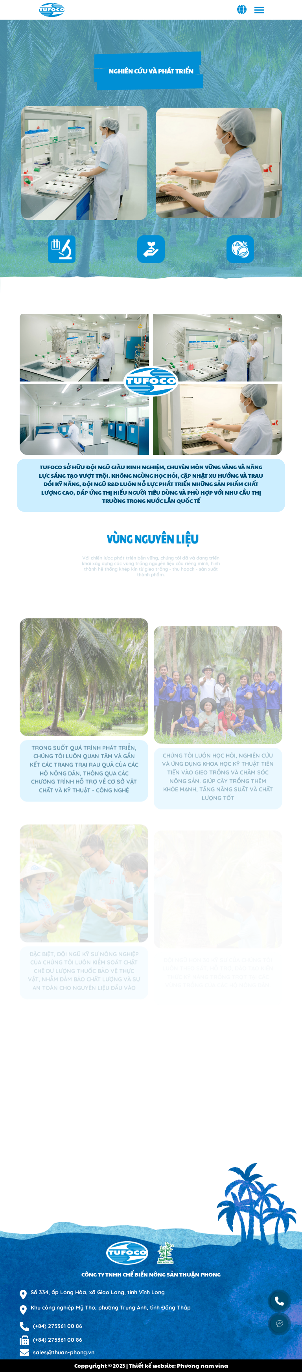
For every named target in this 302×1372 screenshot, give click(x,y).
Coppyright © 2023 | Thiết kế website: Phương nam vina (151, 1365)
